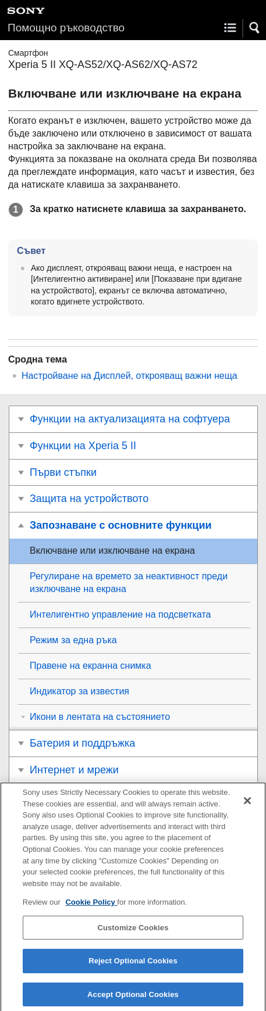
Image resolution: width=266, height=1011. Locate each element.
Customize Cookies (132, 931)
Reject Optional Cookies (133, 964)
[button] (255, 28)
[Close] (247, 805)
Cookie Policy (91, 906)
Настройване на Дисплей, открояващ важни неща (129, 376)
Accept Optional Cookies (133, 998)
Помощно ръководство (66, 27)
